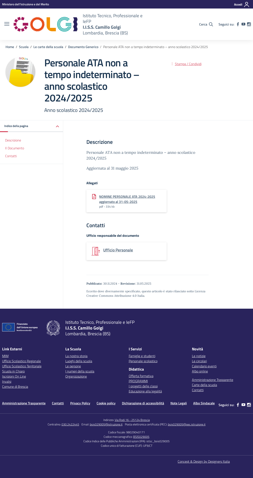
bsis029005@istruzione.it (106, 424)
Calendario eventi (204, 366)
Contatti (11, 155)
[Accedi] (242, 4)
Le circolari (199, 361)
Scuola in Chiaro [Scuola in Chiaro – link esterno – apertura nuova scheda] (13, 371)
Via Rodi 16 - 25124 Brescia (132, 420)
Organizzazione (76, 376)
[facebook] (238, 24)
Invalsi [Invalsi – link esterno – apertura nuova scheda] (6, 381)
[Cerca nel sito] (206, 24)
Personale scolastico (143, 361)
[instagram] (249, 24)
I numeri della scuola (79, 371)
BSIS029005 (141, 436)
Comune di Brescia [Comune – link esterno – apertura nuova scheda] (15, 386)
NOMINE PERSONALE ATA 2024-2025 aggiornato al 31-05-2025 (127, 199)
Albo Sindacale (204, 403)
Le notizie (199, 355)
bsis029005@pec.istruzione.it (187, 424)
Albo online (200, 371)
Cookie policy (106, 403)
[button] (31, 126)
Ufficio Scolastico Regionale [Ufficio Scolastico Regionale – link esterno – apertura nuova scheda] (21, 361)
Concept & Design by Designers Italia (204, 461)
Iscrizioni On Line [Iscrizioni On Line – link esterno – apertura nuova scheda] (14, 376)
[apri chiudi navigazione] (6, 24)
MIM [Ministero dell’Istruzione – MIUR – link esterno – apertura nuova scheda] (5, 355)
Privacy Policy (80, 403)
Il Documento (14, 148)
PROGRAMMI (138, 381)
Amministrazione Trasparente (212, 379)
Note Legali (178, 403)
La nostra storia (76, 355)
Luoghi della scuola (78, 361)
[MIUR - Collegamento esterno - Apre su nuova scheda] (25, 4)
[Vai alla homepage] (45, 24)
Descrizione (13, 140)
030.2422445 (70, 424)
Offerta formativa (141, 375)
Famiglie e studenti (142, 355)
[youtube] (243, 24)
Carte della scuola (204, 384)
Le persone (73, 366)
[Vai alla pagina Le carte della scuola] (48, 46)
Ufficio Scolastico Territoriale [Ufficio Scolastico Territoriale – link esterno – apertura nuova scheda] (21, 366)
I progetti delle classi (143, 386)
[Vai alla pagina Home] (10, 46)
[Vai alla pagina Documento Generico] (83, 46)
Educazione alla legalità (145, 391)
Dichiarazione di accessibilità (143, 403)
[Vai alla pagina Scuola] (24, 46)
